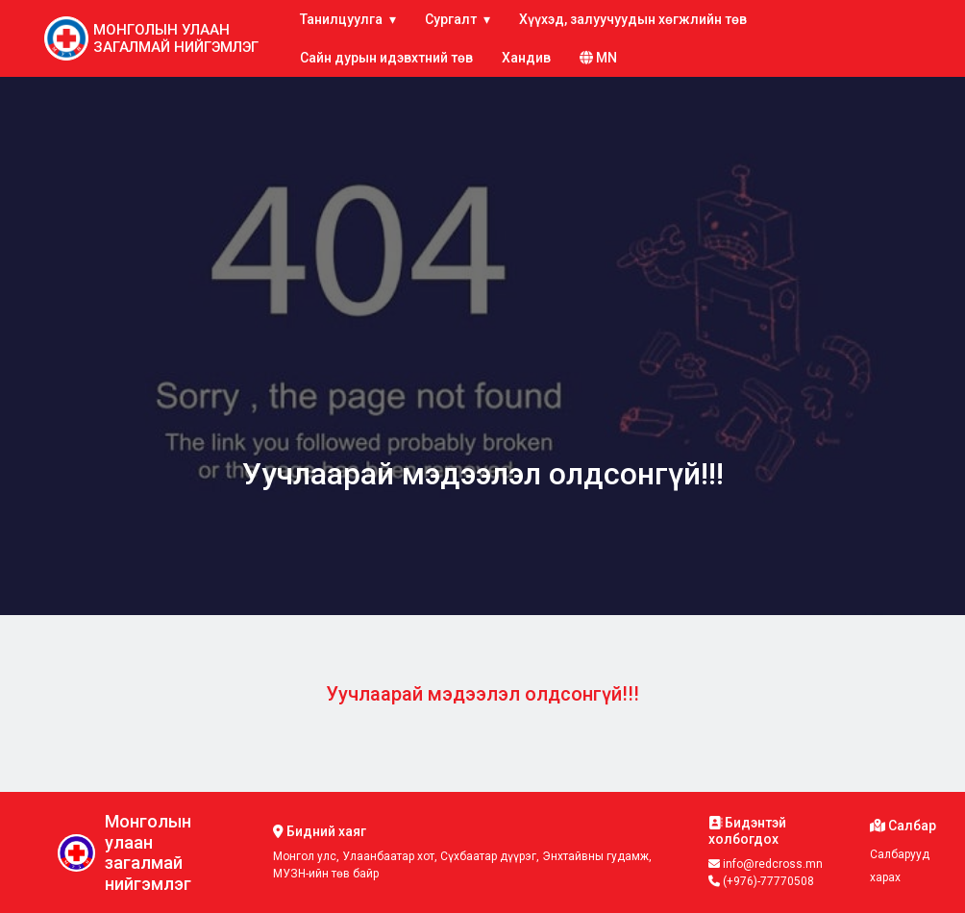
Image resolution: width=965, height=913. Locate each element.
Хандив (526, 57)
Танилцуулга (341, 19)
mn (598, 57)
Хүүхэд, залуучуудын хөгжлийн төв (633, 19)
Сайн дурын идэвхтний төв (386, 57)
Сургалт (451, 19)
